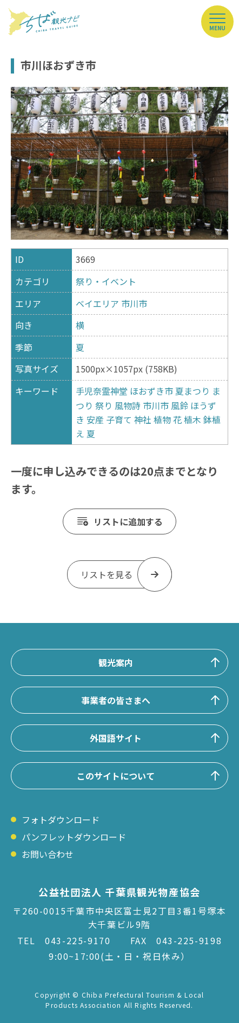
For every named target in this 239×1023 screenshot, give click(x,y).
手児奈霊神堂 (102, 390)
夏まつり (192, 390)
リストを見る (106, 574)
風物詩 (128, 405)
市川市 (134, 303)
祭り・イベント (106, 281)
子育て (119, 419)
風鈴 (179, 405)
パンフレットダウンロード (74, 836)
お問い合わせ (48, 854)
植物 (162, 419)
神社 (142, 419)
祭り (103, 405)
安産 (95, 419)
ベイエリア (97, 303)
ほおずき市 (151, 390)
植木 (192, 419)
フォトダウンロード (60, 819)
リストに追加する (128, 521)
